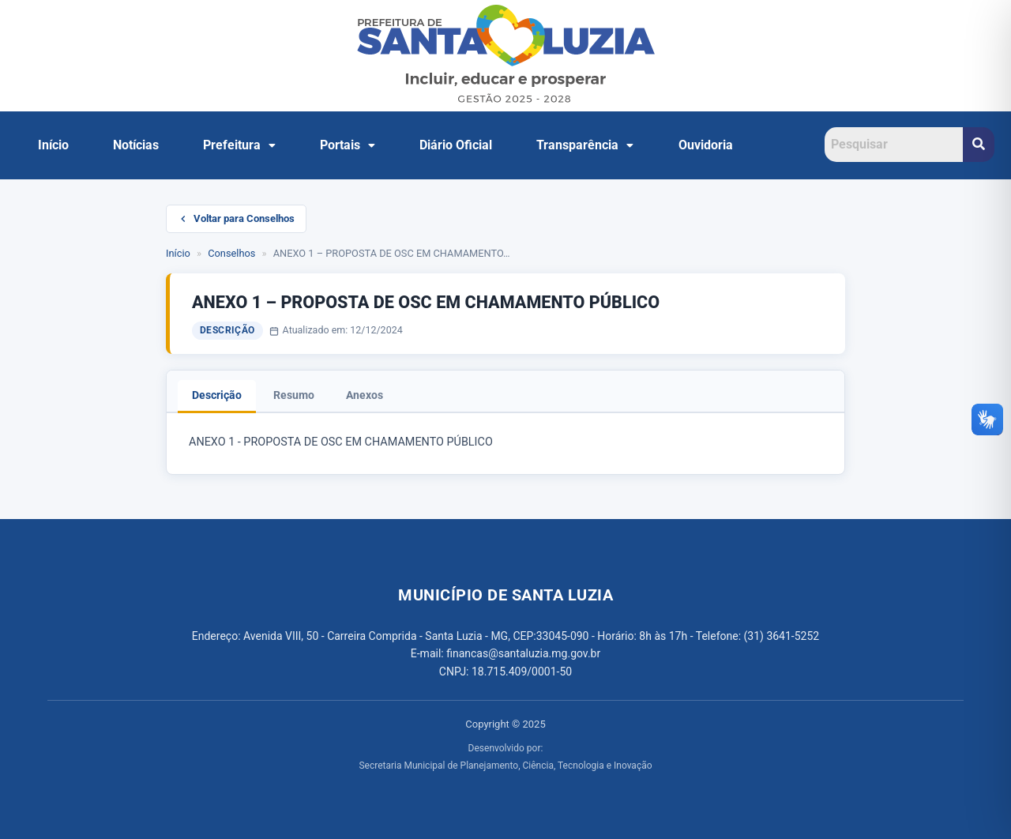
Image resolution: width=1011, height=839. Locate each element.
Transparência (584, 144)
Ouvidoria (705, 144)
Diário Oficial (455, 144)
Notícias (136, 144)
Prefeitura (239, 144)
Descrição (217, 395)
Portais (347, 144)
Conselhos (231, 253)
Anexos (364, 395)
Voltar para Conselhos (236, 218)
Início (53, 144)
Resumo (293, 395)
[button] (239, 145)
